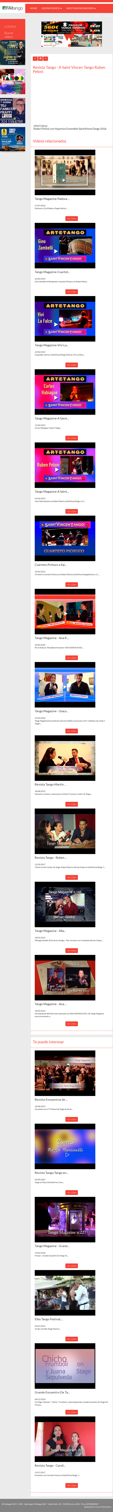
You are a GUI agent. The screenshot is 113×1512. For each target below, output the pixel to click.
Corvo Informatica (103, 1507)
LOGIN (107, 15)
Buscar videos (9, 34)
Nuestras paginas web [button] (81, 8)
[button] (65, 172)
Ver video (71, 218)
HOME (34, 8)
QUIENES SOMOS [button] (52, 8)
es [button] (97, 15)
